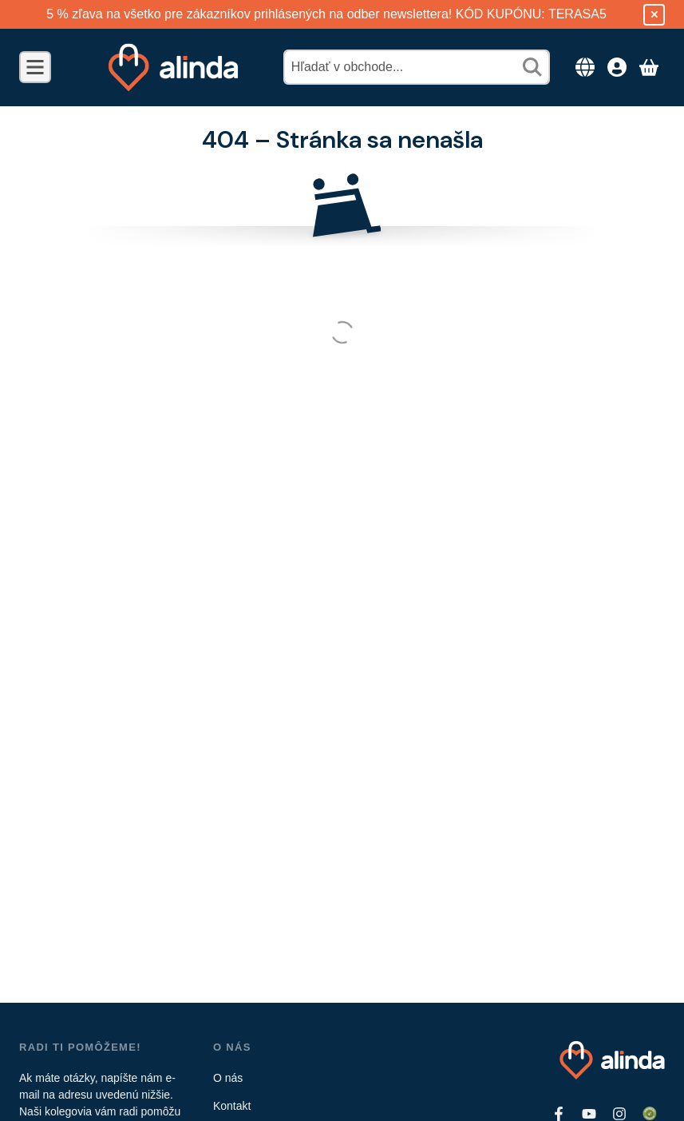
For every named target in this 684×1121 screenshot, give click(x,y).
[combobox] (416, 67)
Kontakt (232, 1105)
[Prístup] (617, 67)
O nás (228, 1077)
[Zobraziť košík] (649, 67)
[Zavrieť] (654, 15)
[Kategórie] (35, 67)
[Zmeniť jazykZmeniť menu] (585, 67)
